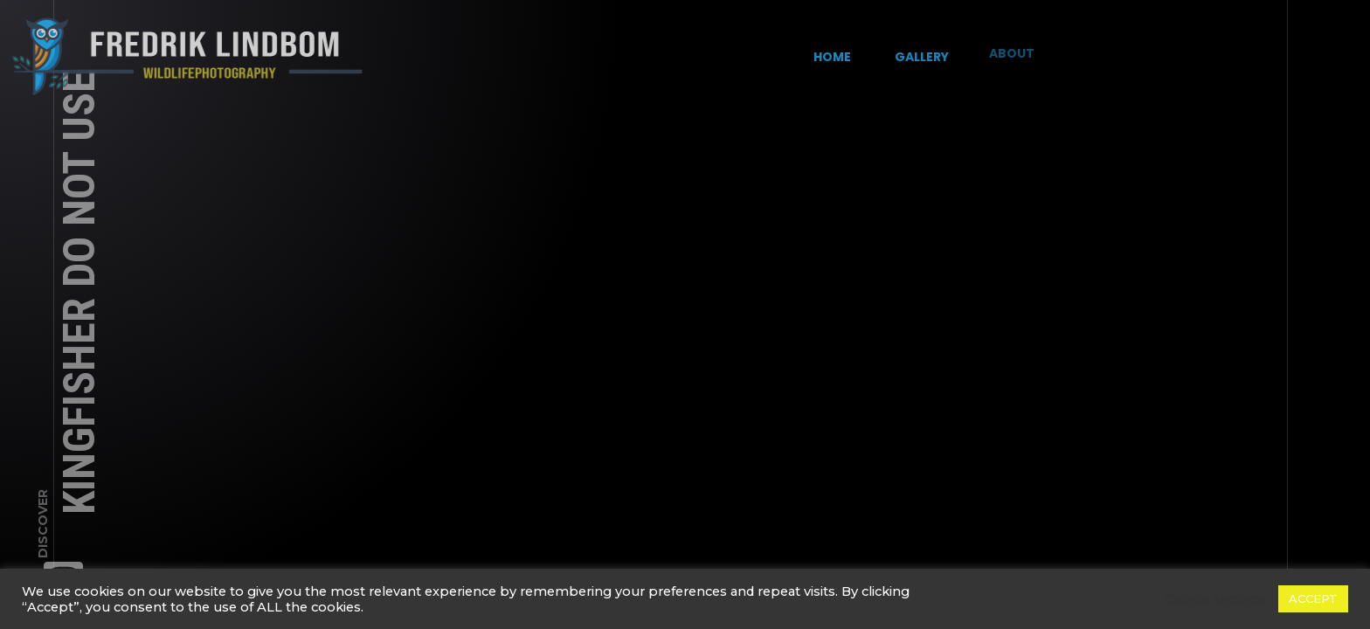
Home (832, 56)
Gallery (916, 51)
